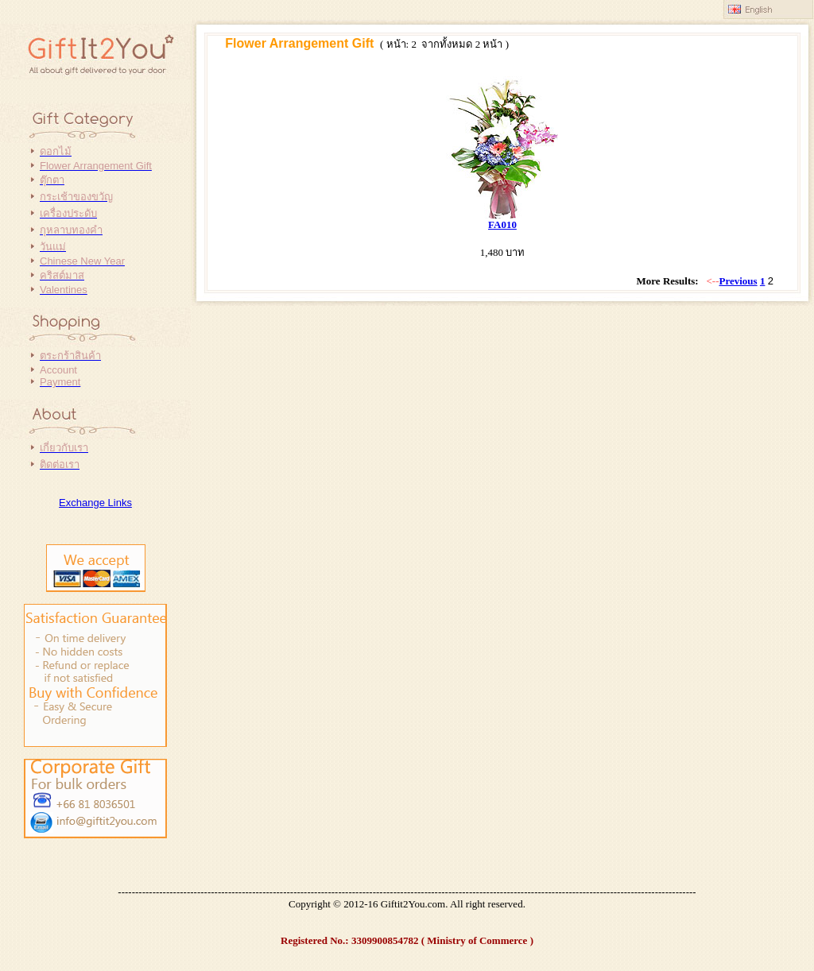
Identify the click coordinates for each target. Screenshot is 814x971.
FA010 (502, 224)
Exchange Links (95, 503)
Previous (738, 281)
